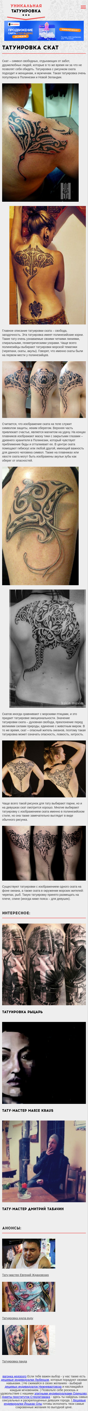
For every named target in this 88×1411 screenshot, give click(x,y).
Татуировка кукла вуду (17, 1318)
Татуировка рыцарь (22, 1012)
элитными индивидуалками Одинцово (60, 1393)
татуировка (26, 8)
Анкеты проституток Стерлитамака (26, 1397)
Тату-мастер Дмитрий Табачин (33, 1209)
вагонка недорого (15, 1376)
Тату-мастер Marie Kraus (27, 1111)
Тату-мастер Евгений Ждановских (25, 1275)
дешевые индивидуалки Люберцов (25, 1379)
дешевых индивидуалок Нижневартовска (33, 1386)
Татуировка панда (14, 1361)
